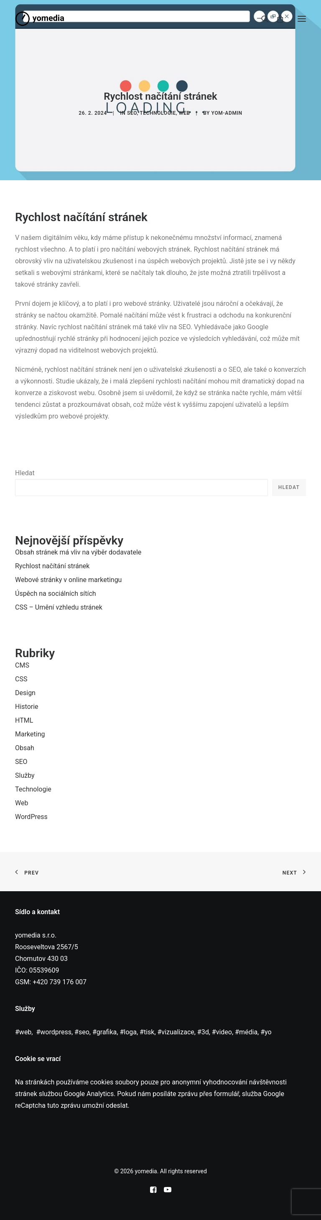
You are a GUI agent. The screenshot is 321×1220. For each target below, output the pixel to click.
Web (184, 113)
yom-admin (226, 113)
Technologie (158, 113)
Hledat (25, 473)
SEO (132, 113)
